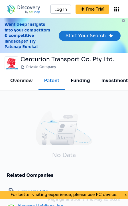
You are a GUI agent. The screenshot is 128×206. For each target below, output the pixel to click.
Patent (52, 81)
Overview (21, 81)
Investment (114, 81)
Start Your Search (90, 36)
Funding (80, 81)
